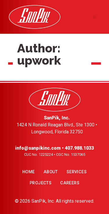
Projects (40, 183)
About (51, 171)
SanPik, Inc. (43, 201)
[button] (94, 17)
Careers (69, 183)
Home (28, 171)
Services (77, 171)
